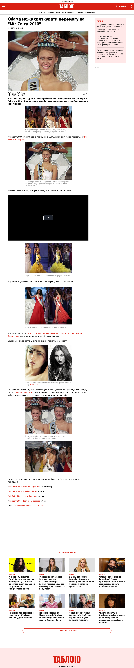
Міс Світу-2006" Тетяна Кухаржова (24, 501)
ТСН (29, 333)
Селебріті (42, 12)
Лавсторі (70, 12)
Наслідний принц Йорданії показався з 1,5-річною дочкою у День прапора (21, 615)
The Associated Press (24, 392)
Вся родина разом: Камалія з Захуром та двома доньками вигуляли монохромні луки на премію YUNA (81, 582)
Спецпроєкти (90, 12)
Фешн (58, 12)
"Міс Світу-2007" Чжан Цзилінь (22, 496)
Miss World (34, 385)
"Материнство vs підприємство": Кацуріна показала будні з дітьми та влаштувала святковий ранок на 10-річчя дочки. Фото (110, 40)
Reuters (40, 505)
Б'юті (64, 12)
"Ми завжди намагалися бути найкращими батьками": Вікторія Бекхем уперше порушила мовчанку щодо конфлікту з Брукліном (52, 583)
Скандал (51, 12)
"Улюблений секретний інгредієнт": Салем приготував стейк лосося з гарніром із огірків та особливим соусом (112, 582)
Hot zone (79, 12)
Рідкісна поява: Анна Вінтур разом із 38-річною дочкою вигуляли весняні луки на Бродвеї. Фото (51, 616)
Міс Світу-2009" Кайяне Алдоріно (24, 486)
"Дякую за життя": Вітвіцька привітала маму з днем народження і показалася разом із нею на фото (112, 618)
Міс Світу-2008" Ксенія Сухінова (23, 491)
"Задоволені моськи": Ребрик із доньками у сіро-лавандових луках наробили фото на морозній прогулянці (110, 28)
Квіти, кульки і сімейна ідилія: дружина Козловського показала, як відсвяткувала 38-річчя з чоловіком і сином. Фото (110, 54)
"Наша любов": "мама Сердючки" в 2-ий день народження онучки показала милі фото (80, 616)
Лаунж (100, 21)
